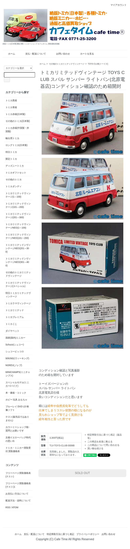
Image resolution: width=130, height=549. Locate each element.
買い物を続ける (95, 448)
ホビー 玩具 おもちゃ (16, 399)
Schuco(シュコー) (15, 344)
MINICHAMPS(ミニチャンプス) (18, 374)
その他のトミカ (14, 179)
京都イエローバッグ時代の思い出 (18, 439)
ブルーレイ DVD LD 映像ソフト (17, 408)
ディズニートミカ (15, 165)
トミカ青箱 (11, 107)
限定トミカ (11, 159)
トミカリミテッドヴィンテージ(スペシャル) (18, 284)
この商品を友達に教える (100, 441)
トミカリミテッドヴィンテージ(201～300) (18, 216)
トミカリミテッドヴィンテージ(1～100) (18, 195)
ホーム (9, 53)
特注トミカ (11, 152)
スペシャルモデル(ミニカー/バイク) (17, 384)
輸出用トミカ (12, 138)
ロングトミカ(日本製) (17, 145)
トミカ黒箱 (11, 100)
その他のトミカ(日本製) (18, 121)
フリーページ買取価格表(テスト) (18, 475)
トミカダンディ (14, 186)
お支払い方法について (17, 493)
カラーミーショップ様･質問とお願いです (18, 429)
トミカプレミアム (15, 317)
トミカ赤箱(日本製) (15, 114)
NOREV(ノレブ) (14, 365)
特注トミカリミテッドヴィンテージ (18, 295)
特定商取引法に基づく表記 (60, 534)
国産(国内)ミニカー (15, 337)
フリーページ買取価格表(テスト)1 (18, 485)
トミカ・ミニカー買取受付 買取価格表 (18, 449)
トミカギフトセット (16, 172)
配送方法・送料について (18, 500)
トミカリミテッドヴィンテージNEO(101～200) (18, 236)
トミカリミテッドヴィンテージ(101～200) (18, 205)
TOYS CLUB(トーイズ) (98, 64)
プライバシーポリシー (87, 534)
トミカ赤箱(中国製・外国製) (17, 130)
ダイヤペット (12, 331)
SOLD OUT (82, 473)
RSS (8, 507)
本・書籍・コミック (16, 392)
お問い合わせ (60, 53)
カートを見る (84, 53)
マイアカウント (117, 5)
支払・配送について (33, 53)
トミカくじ (11, 324)
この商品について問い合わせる (103, 445)
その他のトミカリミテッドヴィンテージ (66, 64)
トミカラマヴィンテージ (18, 303)
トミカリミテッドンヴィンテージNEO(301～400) (18, 262)
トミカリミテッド (15, 310)
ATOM (15, 507)
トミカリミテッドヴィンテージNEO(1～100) (18, 226)
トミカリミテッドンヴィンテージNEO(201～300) (18, 248)
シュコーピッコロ (15, 351)
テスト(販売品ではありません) (17, 419)
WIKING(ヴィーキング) (17, 358)
